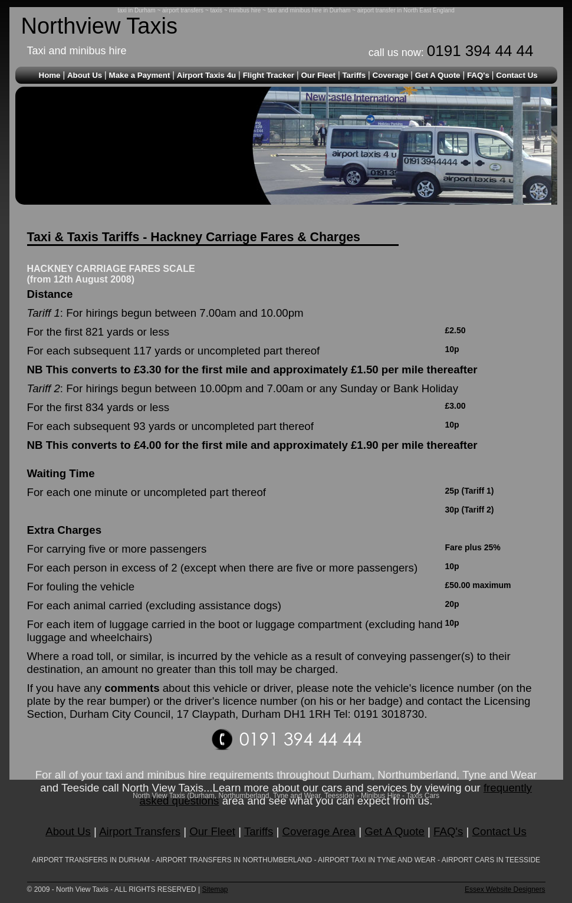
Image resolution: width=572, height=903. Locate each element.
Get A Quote (438, 75)
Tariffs (354, 75)
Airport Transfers (139, 831)
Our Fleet (318, 75)
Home (50, 75)
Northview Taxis (99, 26)
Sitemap (215, 889)
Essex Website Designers (505, 889)
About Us (84, 75)
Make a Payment (139, 75)
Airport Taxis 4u (206, 75)
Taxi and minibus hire (77, 51)
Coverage (391, 75)
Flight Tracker (268, 75)
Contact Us (516, 75)
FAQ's (478, 75)
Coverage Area (319, 831)
